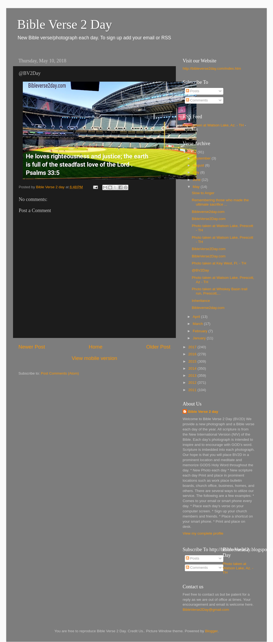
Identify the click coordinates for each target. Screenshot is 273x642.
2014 (193, 368)
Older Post (158, 347)
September (202, 158)
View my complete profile (203, 533)
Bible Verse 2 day (203, 412)
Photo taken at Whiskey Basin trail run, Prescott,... (219, 291)
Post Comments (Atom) (60, 373)
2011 (193, 390)
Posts (192, 91)
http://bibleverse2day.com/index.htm (212, 68)
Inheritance (201, 301)
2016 (193, 354)
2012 (193, 383)
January (200, 338)
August (199, 165)
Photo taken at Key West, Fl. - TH (219, 263)
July (196, 172)
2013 (193, 375)
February (200, 331)
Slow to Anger (203, 193)
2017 (193, 347)
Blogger (211, 631)
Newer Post (31, 347)
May (197, 187)
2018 (193, 152)
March (198, 324)
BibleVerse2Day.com (209, 219)
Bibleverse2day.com (208, 212)
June (197, 180)
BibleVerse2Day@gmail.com (206, 610)
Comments (197, 100)
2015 (193, 361)
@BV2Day (200, 270)
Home (95, 347)
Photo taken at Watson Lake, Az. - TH (213, 125)
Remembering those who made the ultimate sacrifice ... (220, 202)
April (197, 317)
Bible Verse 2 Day (64, 24)
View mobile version (94, 358)
